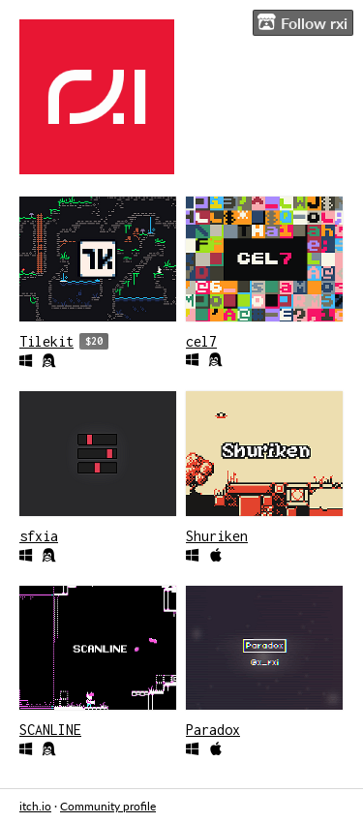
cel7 (201, 341)
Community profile (108, 806)
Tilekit (46, 341)
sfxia (38, 536)
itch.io (35, 806)
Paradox (213, 729)
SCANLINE (50, 729)
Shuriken (217, 536)
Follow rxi (302, 22)
